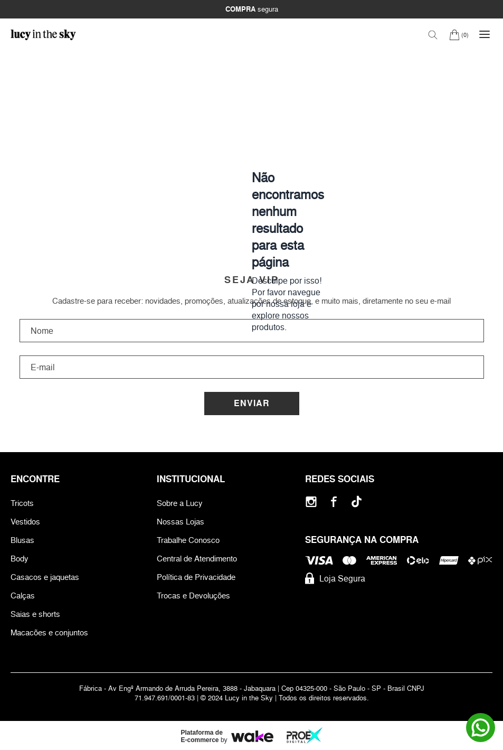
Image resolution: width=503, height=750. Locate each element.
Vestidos (25, 521)
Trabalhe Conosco (188, 540)
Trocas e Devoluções (193, 595)
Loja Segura (335, 578)
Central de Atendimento (197, 558)
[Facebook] (334, 501)
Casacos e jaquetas (45, 577)
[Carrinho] (459, 34)
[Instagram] (311, 501)
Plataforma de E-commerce (202, 736)
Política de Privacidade (196, 577)
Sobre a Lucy (180, 503)
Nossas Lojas (180, 521)
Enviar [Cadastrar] (252, 403)
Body (20, 558)
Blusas (22, 540)
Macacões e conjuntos (49, 632)
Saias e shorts (35, 614)
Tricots (22, 503)
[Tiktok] (356, 501)
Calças (23, 595)
